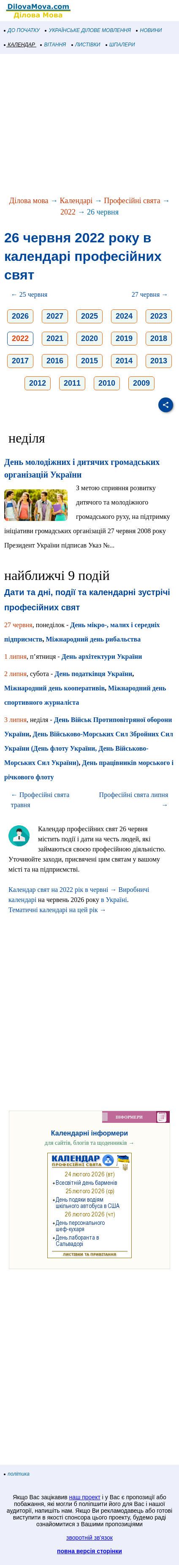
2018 (158, 338)
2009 (141, 383)
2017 (20, 361)
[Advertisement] (89, 125)
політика (17, 1474)
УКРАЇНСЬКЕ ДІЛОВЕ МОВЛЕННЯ (88, 30)
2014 (124, 361)
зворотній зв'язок (89, 1537)
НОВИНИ (149, 30)
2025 (89, 316)
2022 (68, 212)
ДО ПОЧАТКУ (22, 30)
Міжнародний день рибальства (93, 639)
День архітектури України (102, 656)
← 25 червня (29, 294)
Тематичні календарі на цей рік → (57, 909)
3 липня (15, 719)
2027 (54, 316)
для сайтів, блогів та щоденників (89, 1143)
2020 (89, 338)
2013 (158, 361)
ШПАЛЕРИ (120, 45)
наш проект (84, 1497)
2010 (106, 383)
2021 (54, 338)
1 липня (15, 656)
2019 (124, 338)
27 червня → (150, 294)
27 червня (18, 624)
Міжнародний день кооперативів (54, 688)
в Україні (114, 899)
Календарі (76, 200)
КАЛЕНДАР (19, 45)
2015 (89, 361)
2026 (20, 316)
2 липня (15, 673)
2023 (158, 316)
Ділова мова (29, 200)
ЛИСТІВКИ (86, 45)
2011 (72, 383)
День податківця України (93, 673)
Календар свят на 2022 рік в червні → (62, 889)
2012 (37, 383)
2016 (54, 361)
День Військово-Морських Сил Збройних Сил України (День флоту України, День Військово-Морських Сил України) (88, 748)
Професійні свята (132, 200)
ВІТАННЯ (53, 45)
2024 (124, 316)
